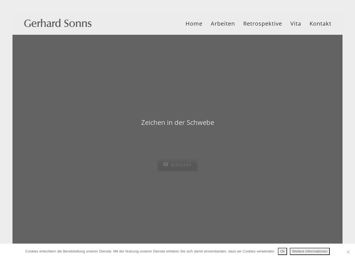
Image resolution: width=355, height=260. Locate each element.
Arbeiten (223, 23)
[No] (348, 252)
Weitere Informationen (310, 251)
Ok (282, 251)
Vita (295, 23)
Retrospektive (262, 23)
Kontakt (320, 23)
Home (194, 23)
